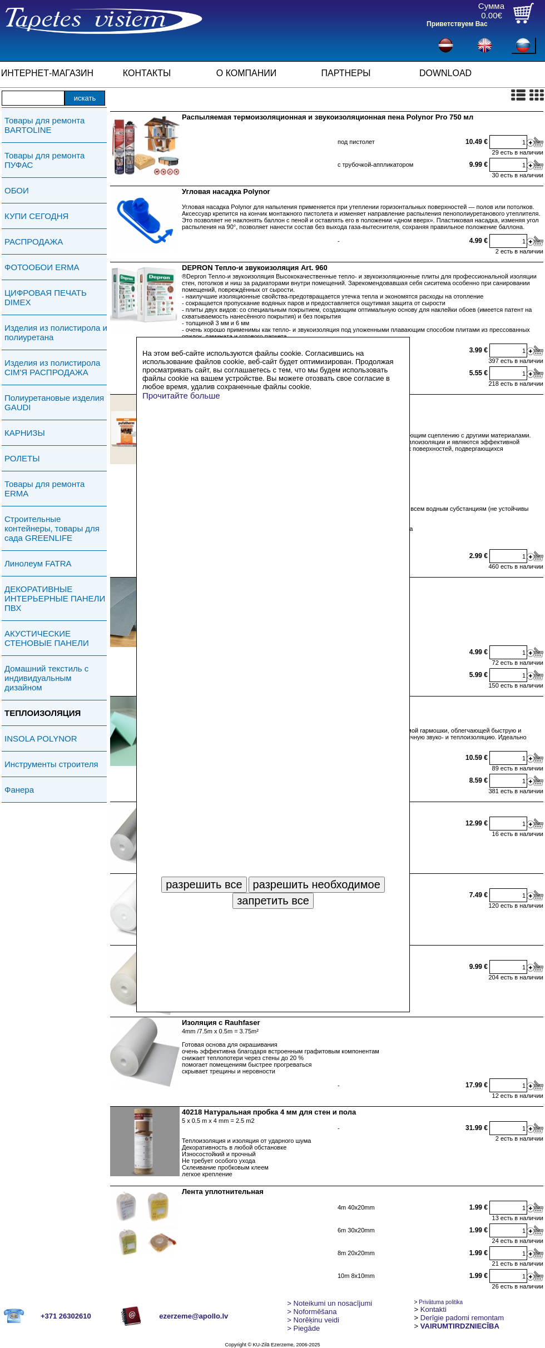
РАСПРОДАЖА (33, 241)
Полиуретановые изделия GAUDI (54, 402)
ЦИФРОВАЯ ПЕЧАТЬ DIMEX (45, 297)
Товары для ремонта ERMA (44, 488)
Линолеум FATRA (37, 563)
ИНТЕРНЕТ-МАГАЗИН (47, 73)
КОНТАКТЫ (147, 73)
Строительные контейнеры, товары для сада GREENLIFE (52, 528)
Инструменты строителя (51, 764)
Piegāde (303, 1328)
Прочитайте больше (181, 395)
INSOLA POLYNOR (40, 738)
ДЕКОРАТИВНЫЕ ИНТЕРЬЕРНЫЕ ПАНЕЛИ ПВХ (54, 598)
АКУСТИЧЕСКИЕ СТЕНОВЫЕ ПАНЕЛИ (46, 638)
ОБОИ (16, 190)
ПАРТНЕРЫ (346, 73)
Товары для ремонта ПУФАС (44, 160)
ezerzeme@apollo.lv (193, 1316)
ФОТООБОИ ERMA (42, 267)
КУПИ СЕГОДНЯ (36, 216)
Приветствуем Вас (457, 24)
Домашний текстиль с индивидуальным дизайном (46, 678)
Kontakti (433, 1309)
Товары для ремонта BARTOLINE (44, 125)
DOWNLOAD (445, 73)
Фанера (19, 789)
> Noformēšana (311, 1311)
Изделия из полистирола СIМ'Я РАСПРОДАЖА (52, 367)
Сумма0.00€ (491, 10)
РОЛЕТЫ (21, 458)
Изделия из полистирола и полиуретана (55, 332)
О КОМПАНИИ (246, 73)
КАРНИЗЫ (24, 432)
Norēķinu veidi (313, 1320)
